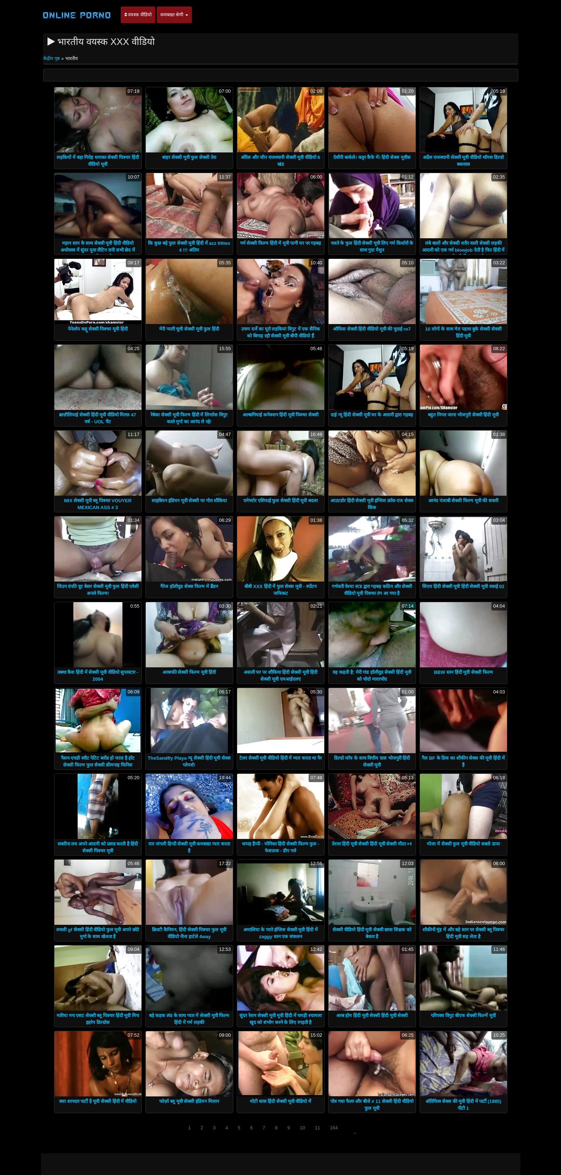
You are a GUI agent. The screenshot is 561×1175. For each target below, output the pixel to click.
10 (302, 1127)
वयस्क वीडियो (138, 14)
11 (317, 1127)
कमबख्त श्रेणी (174, 14)
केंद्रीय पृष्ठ (52, 58)
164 (334, 1127)
